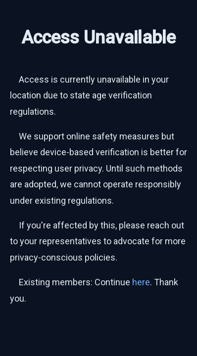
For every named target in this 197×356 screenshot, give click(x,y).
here (141, 282)
